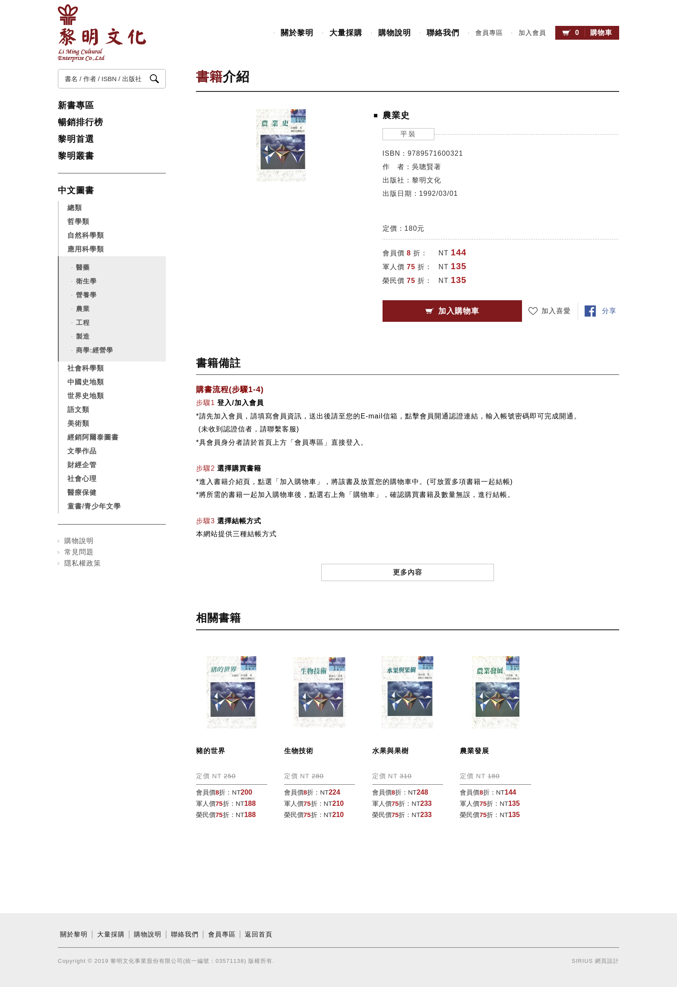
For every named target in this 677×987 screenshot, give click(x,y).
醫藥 (83, 267)
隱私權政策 (82, 563)
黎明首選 (76, 139)
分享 (609, 310)
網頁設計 (607, 961)
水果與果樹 (390, 750)
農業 (83, 308)
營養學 (86, 295)
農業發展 (474, 750)
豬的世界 (210, 750)
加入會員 (532, 32)
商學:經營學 (94, 350)
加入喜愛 (556, 310)
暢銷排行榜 (80, 122)
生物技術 (298, 750)
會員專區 (489, 32)
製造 (83, 336)
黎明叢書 (76, 155)
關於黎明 (297, 32)
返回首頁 (258, 934)
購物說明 (394, 32)
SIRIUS (582, 961)
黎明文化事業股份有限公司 (102, 33)
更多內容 (407, 572)
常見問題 (79, 552)
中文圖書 (76, 190)
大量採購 (345, 32)
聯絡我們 (443, 32)
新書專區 (76, 105)
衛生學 (86, 281)
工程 (83, 322)
